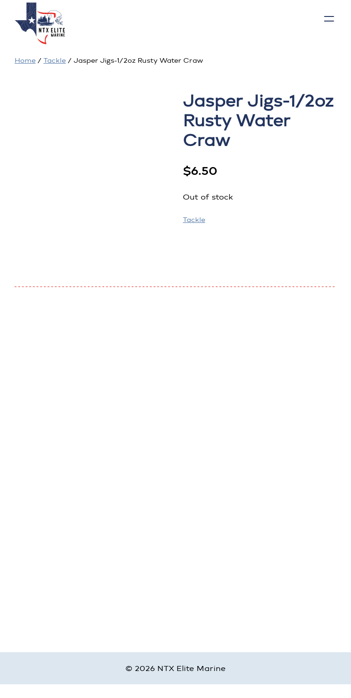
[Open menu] (329, 18)
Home (25, 60)
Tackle (54, 60)
